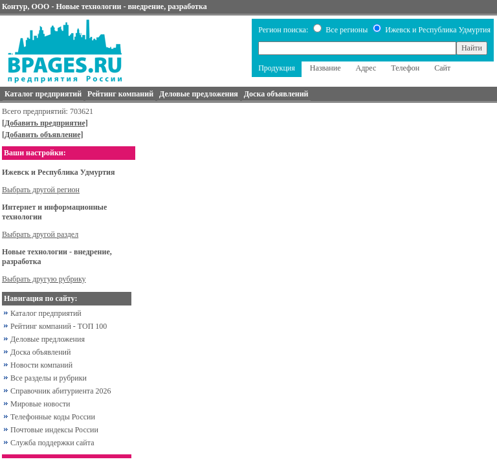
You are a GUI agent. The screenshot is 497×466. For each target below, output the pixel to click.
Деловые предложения (47, 339)
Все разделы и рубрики (48, 378)
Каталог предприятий (46, 313)
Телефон (405, 67)
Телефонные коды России (52, 416)
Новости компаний (41, 365)
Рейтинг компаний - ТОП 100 (58, 326)
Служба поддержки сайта (52, 442)
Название (325, 67)
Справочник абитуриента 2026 (60, 390)
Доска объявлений (40, 352)
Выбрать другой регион (41, 189)
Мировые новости (40, 403)
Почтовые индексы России (54, 429)
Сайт (442, 67)
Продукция (276, 67)
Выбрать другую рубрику (44, 278)
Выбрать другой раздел (40, 234)
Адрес (366, 67)
